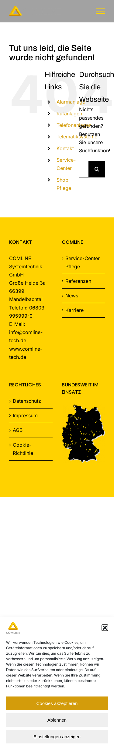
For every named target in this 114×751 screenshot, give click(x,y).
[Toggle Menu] (100, 11)
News (71, 296)
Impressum (25, 415)
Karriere (74, 310)
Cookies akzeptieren (57, 703)
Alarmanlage (71, 102)
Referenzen (78, 281)
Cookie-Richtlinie (23, 449)
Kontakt (65, 148)
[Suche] (96, 169)
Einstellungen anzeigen (57, 736)
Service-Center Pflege (82, 262)
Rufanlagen (69, 114)
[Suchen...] (83, 169)
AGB (17, 430)
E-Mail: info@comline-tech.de (26, 332)
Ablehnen (57, 720)
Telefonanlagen (74, 125)
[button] (105, 628)
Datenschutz (27, 401)
